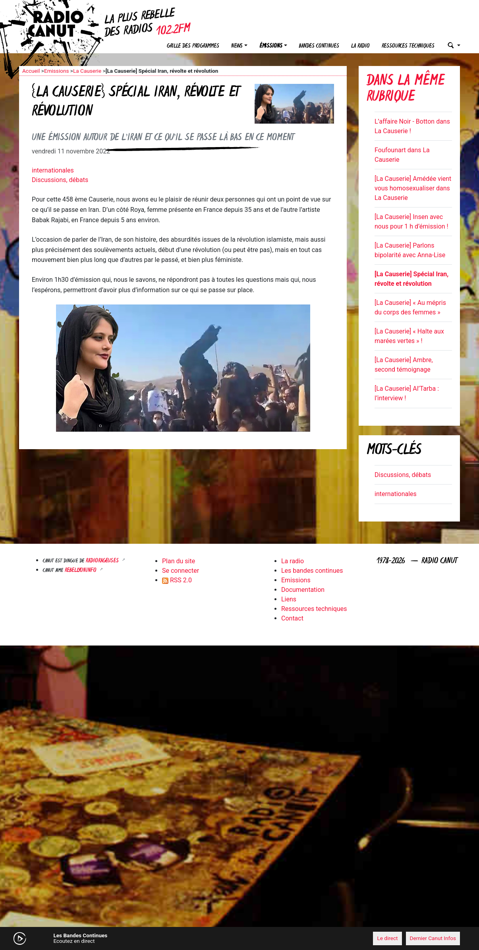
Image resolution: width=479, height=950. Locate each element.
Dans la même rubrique (405, 89)
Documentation (302, 589)
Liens (288, 599)
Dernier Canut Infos (433, 938)
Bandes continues (319, 46)
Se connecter (180, 570)
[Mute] (142, 938)
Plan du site (178, 561)
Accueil (31, 71)
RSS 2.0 (177, 580)
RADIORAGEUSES (103, 561)
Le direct (387, 938)
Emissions (56, 71)
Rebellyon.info (81, 570)
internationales (53, 170)
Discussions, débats (60, 180)
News (237, 46)
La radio (360, 46)
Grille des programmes (193, 46)
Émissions (270, 46)
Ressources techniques (408, 46)
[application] (239, 938)
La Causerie (87, 71)
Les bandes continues (312, 570)
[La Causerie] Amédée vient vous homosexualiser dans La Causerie (413, 188)
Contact (292, 618)
